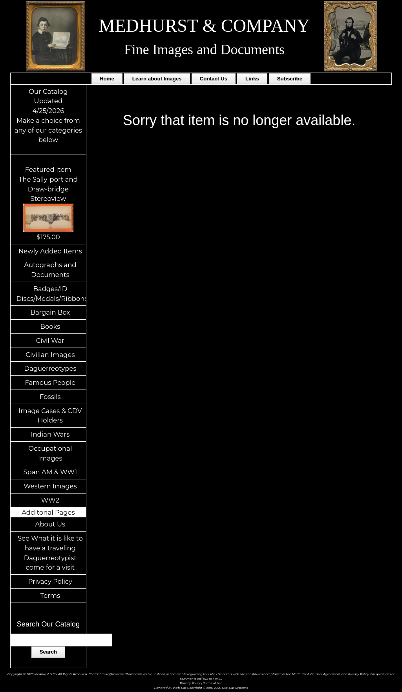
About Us (50, 524)
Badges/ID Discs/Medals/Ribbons (51, 293)
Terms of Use (212, 683)
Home (107, 79)
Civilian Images (50, 355)
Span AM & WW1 (50, 472)
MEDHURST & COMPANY (204, 26)
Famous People (50, 382)
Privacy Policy (50, 581)
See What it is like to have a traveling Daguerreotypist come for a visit (50, 552)
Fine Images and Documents (204, 49)
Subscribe (289, 79)
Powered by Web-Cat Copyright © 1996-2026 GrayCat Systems (201, 688)
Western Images (50, 486)
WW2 (50, 500)
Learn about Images (157, 79)
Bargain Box (50, 312)
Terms (50, 595)
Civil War (50, 340)
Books (50, 326)
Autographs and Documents (50, 270)
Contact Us (213, 79)
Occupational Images (50, 453)
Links (252, 79)
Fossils (50, 397)
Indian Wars (50, 434)
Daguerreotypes (50, 368)
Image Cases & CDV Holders (50, 415)
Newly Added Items (50, 251)
